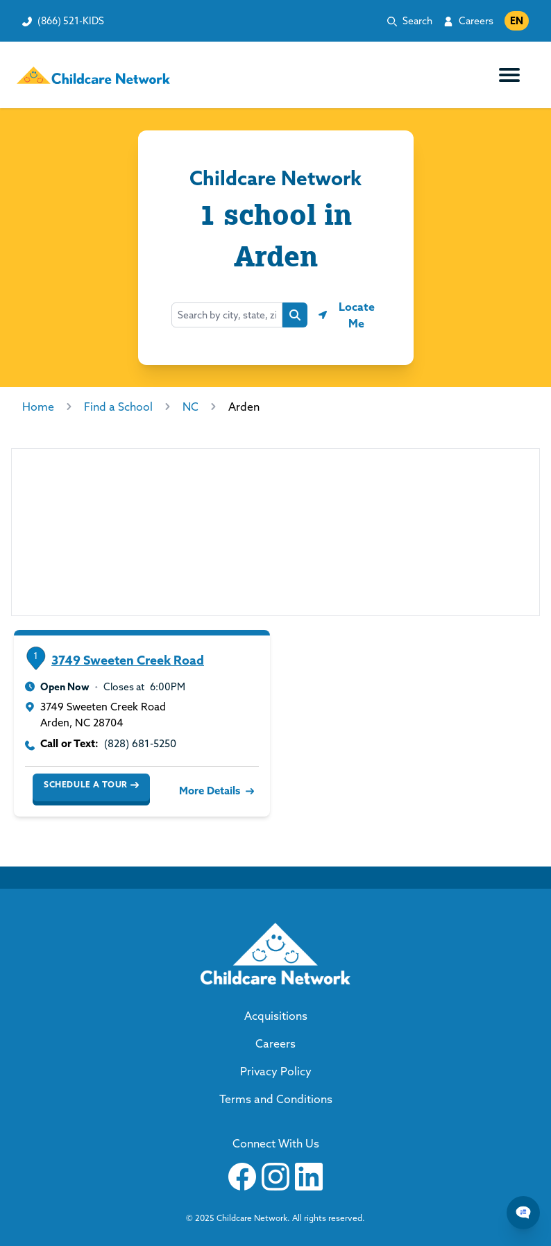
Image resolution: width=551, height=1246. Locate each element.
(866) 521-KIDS (70, 21)
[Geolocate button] (349, 315)
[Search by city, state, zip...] (227, 314)
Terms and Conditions (275, 1099)
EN (516, 21)
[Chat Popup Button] (523, 1212)
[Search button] (294, 314)
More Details (215, 790)
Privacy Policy (276, 1071)
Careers (476, 21)
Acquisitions (275, 1016)
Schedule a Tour (91, 784)
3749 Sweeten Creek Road (127, 660)
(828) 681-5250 (140, 743)
